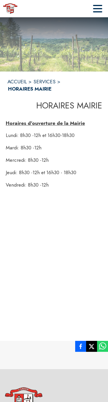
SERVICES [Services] (44, 81)
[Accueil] (10, 8)
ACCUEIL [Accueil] (17, 81)
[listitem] (80, 347)
